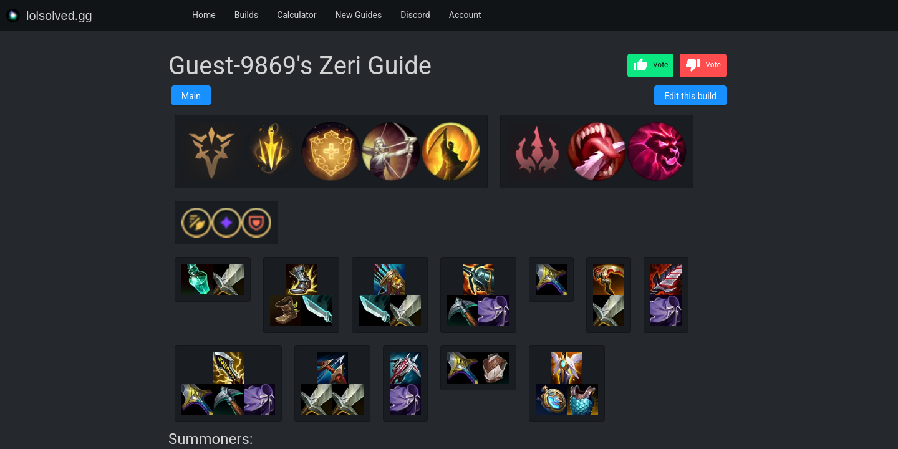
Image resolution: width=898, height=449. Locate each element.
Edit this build (690, 96)
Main (191, 96)
